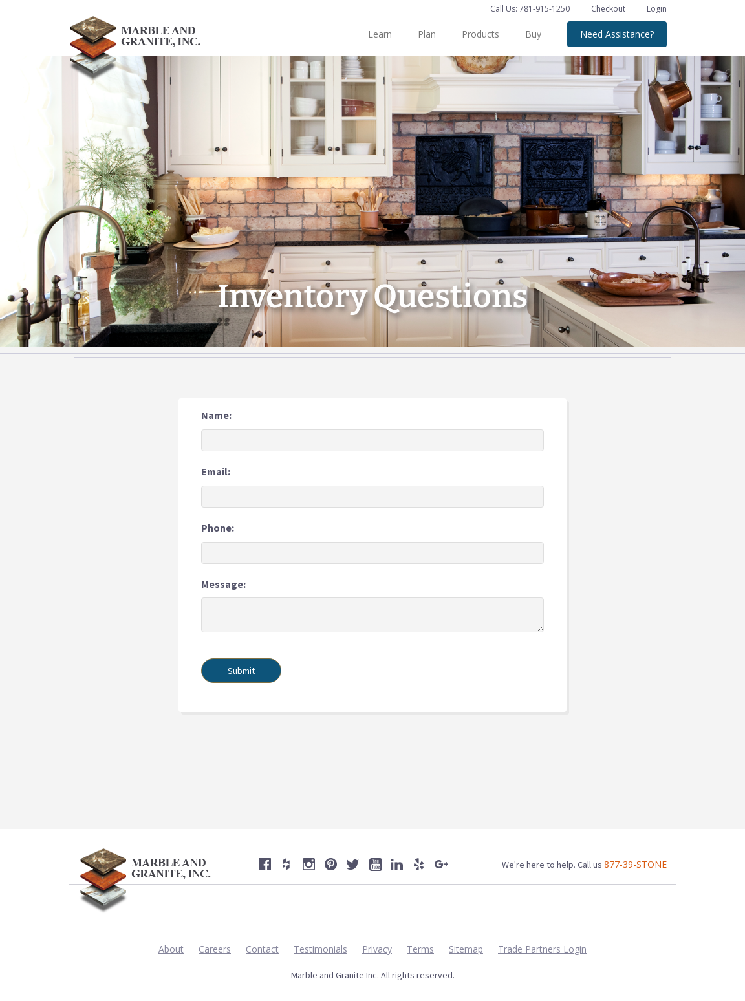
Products (480, 34)
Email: (215, 471)
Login (657, 8)
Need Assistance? (617, 34)
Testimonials (320, 949)
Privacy (377, 949)
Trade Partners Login (542, 949)
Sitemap (466, 949)
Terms (420, 949)
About (171, 949)
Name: (216, 415)
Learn (380, 34)
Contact (262, 949)
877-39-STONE (635, 864)
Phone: (217, 527)
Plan (427, 34)
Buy (533, 34)
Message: (223, 583)
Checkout (609, 8)
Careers (215, 949)
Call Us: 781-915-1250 (530, 8)
